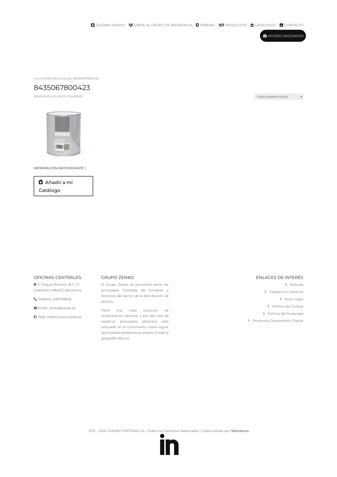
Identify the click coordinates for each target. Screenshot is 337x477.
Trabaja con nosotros (283, 292)
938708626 (62, 299)
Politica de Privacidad (283, 314)
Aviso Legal (291, 299)
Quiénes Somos (110, 25)
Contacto (293, 25)
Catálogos (265, 25)
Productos (236, 25)
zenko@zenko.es (62, 308)
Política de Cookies (285, 306)
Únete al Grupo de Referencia (163, 25)
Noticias (294, 284)
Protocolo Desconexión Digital (275, 321)
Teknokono (240, 431)
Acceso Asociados (286, 36)
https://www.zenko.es (64, 317)
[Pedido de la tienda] (278, 97)
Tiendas (207, 25)
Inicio (38, 78)
